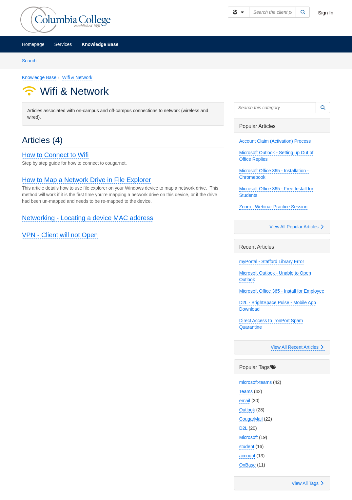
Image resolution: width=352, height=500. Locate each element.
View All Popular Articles (296, 226)
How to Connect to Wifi (55, 154)
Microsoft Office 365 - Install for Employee (281, 291)
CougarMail (251, 419)
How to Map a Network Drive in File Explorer (86, 179)
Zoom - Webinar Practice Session (273, 206)
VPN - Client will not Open (60, 235)
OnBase (247, 465)
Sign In (325, 12)
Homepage (33, 44)
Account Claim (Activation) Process (275, 141)
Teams (246, 391)
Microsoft (248, 437)
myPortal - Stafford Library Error (271, 261)
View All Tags (307, 483)
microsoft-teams (255, 382)
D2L (243, 428)
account (247, 455)
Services (63, 44)
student (246, 446)
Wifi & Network (77, 77)
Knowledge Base (100, 44)
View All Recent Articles (297, 347)
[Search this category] (275, 107)
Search (31, 60)
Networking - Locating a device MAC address (87, 217)
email (244, 400)
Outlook (247, 409)
